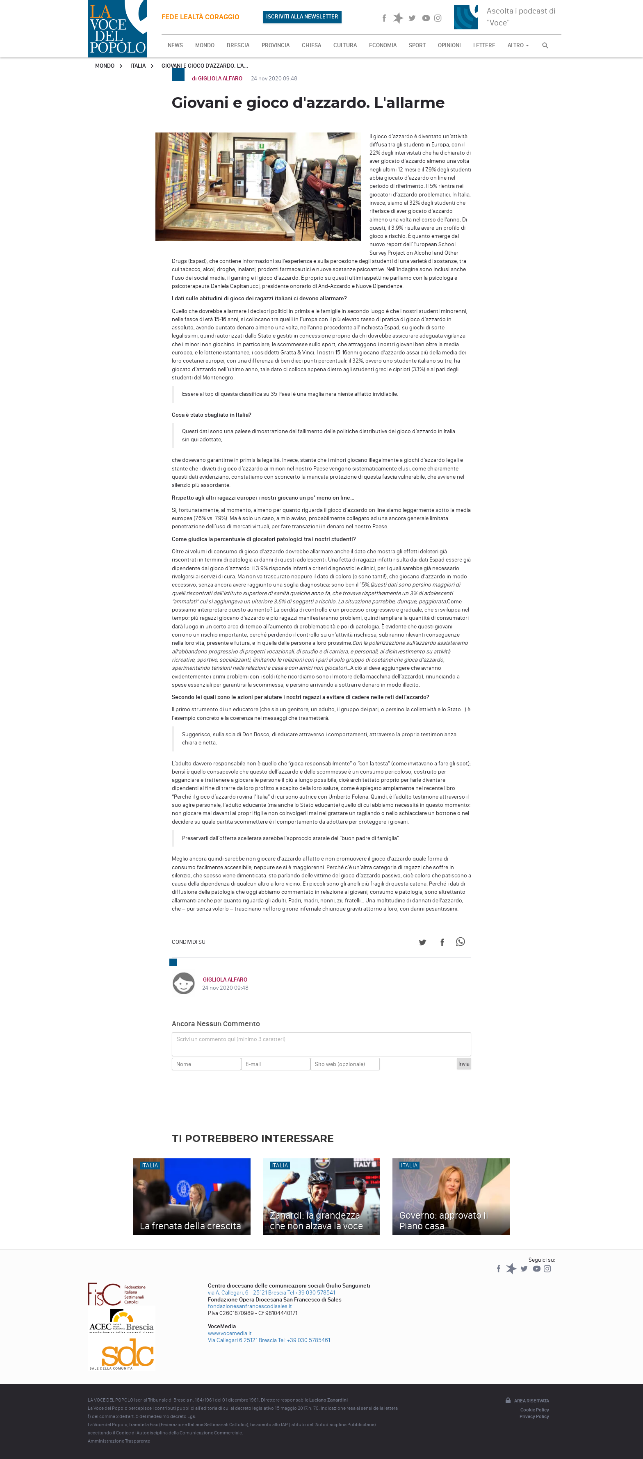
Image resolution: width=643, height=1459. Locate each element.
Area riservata (526, 1401)
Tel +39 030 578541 (311, 1292)
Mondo (104, 65)
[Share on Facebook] (442, 943)
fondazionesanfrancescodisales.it (250, 1306)
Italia (138, 65)
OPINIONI (449, 45)
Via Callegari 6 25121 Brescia (242, 1340)
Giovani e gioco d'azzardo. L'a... (205, 65)
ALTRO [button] (518, 45)
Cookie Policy (534, 1410)
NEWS (175, 45)
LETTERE (484, 45)
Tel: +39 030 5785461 (304, 1340)
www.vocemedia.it (230, 1333)
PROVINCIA (276, 45)
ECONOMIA (383, 45)
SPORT (417, 45)
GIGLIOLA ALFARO (224, 979)
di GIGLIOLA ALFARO (218, 78)
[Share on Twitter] (422, 943)
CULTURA (345, 45)
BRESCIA (238, 45)
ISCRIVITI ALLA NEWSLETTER (302, 16)
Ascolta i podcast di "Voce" (521, 16)
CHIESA (311, 45)
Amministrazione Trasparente (119, 1441)
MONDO (204, 45)
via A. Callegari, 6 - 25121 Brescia (247, 1292)
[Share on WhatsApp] (462, 943)
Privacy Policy (534, 1416)
